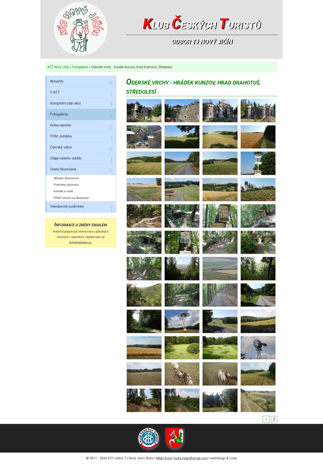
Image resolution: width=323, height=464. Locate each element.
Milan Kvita (164, 458)
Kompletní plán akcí (81, 104)
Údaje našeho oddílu (81, 159)
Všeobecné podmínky (81, 207)
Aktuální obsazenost (66, 178)
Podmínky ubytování (66, 184)
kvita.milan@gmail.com (191, 458)
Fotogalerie (80, 67)
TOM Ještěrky (81, 137)
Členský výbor (81, 148)
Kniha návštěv (81, 126)
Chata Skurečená (81, 170)
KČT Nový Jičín (58, 67)
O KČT (81, 93)
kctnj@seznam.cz (80, 242)
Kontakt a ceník (63, 191)
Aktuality (81, 82)
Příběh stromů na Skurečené (71, 198)
